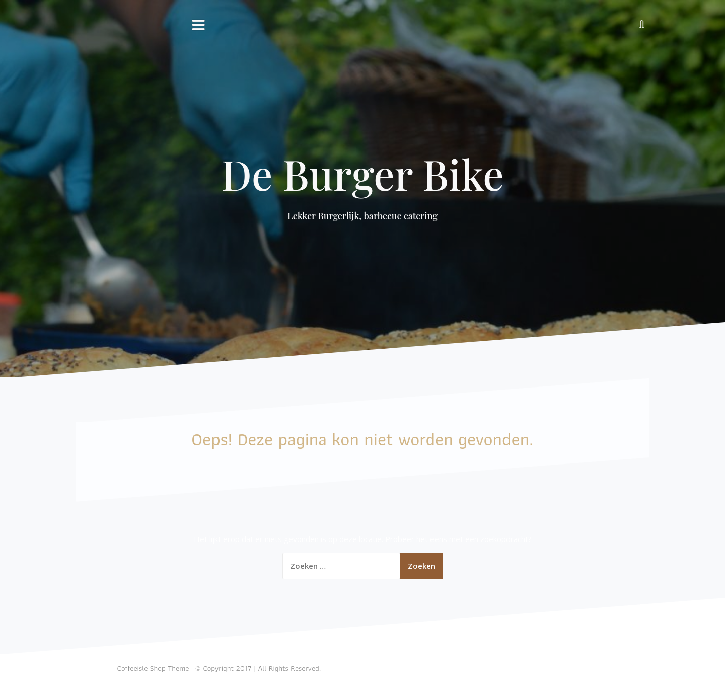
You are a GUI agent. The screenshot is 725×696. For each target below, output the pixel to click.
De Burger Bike (362, 173)
